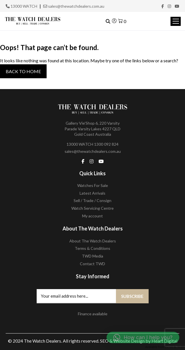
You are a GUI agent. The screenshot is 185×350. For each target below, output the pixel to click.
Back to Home (23, 71)
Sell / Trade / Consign (92, 200)
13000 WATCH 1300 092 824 (92, 144)
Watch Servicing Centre (92, 208)
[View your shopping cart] (122, 21)
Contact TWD (92, 263)
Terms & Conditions (92, 248)
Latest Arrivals (92, 193)
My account (92, 215)
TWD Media (92, 256)
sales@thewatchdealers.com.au (73, 6)
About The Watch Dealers (92, 240)
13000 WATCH (21, 6)
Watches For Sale (92, 185)
